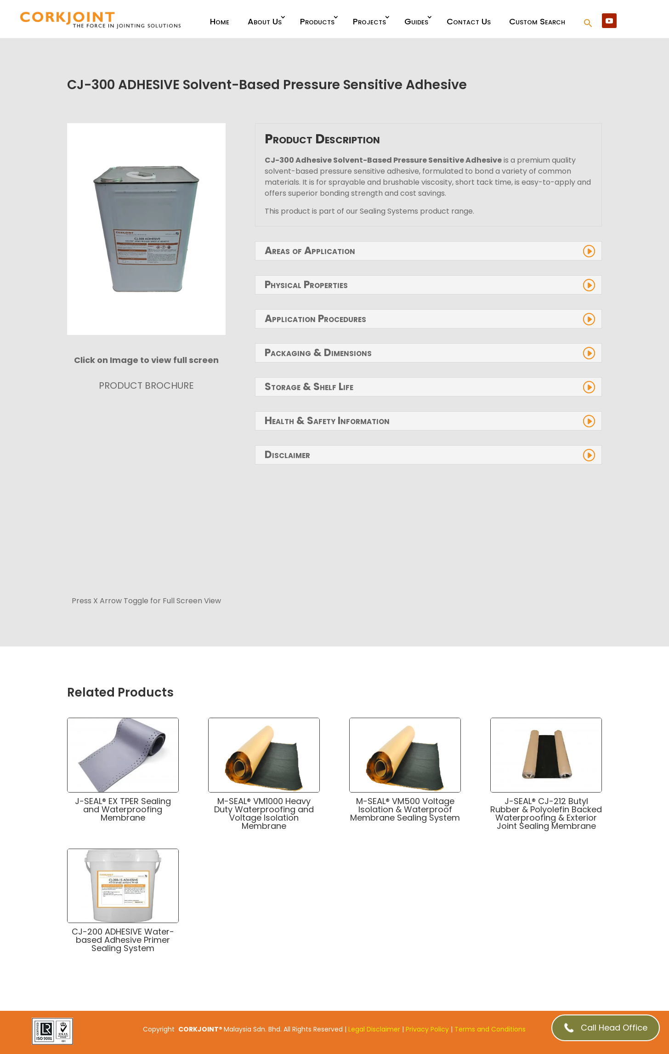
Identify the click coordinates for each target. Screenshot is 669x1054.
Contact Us (469, 21)
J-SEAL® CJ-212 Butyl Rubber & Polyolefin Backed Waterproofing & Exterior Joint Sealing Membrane (546, 813)
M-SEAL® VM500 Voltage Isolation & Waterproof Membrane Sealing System (405, 809)
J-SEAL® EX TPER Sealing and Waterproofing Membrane (123, 809)
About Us (265, 21)
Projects (369, 21)
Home (219, 21)
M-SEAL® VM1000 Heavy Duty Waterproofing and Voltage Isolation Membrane (264, 813)
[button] (588, 24)
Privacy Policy (427, 1029)
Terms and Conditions (490, 1029)
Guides (416, 21)
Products (317, 21)
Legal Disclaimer (374, 1029)
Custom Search (537, 21)
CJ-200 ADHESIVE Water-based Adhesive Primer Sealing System (123, 940)
